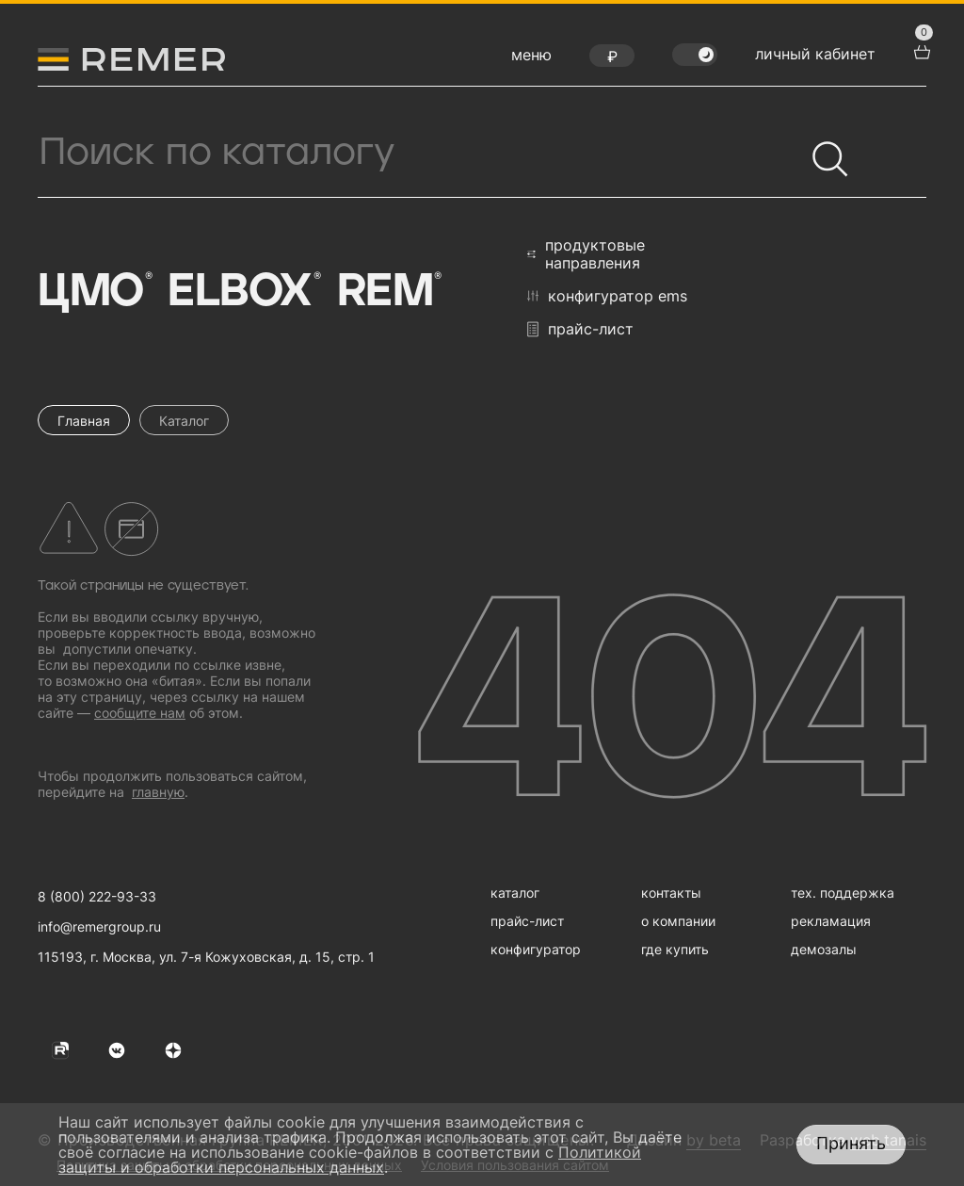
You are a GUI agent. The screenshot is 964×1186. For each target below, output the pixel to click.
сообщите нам (139, 713)
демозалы (824, 949)
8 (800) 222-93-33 (97, 896)
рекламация (831, 921)
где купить (675, 949)
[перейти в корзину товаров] (919, 50)
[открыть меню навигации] (531, 59)
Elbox (242, 292)
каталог (514, 893)
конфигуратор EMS (607, 295)
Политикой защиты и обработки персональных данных (349, 1160)
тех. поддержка (842, 893)
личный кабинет (815, 53)
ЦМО (93, 292)
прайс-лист (580, 329)
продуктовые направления (586, 254)
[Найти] (821, 150)
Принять (851, 1143)
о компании (678, 921)
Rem (388, 292)
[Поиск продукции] (421, 152)
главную (158, 792)
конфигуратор (535, 949)
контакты (671, 893)
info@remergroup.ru (99, 926)
